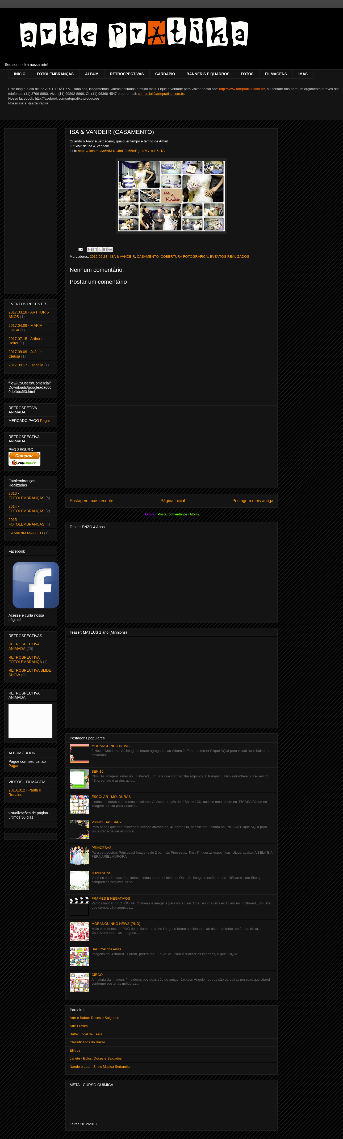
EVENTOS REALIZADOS (229, 257)
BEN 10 (97, 771)
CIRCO (97, 975)
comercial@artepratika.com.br (161, 94)
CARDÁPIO (165, 74)
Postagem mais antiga (252, 500)
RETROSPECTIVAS (127, 74)
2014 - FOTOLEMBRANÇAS (26, 508)
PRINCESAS (101, 848)
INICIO (20, 74)
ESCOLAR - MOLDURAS (111, 797)
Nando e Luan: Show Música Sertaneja (99, 1067)
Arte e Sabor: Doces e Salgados (94, 1018)
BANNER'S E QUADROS (208, 74)
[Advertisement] (171, 447)
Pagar (45, 420)
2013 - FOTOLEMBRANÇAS (26, 495)
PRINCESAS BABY (106, 822)
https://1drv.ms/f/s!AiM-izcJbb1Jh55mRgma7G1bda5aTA (121, 151)
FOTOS (247, 74)
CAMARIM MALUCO (26, 533)
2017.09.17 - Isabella (26, 365)
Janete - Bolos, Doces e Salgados (96, 1058)
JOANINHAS (101, 873)
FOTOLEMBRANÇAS (55, 74)
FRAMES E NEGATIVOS (110, 898)
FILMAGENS (276, 74)
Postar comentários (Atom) (178, 514)
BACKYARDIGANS (106, 949)
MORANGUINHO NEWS (110, 746)
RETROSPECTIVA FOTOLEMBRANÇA (25, 659)
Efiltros (75, 1050)
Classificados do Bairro (87, 1042)
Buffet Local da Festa (86, 1034)
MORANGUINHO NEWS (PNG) (115, 924)
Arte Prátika (79, 1026)
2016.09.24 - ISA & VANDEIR (112, 257)
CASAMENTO (148, 257)
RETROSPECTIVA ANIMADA (24, 646)
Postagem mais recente (91, 500)
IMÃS (303, 74)
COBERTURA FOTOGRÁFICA (184, 257)
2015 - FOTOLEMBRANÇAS (26, 522)
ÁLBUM (92, 74)
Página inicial (173, 500)
